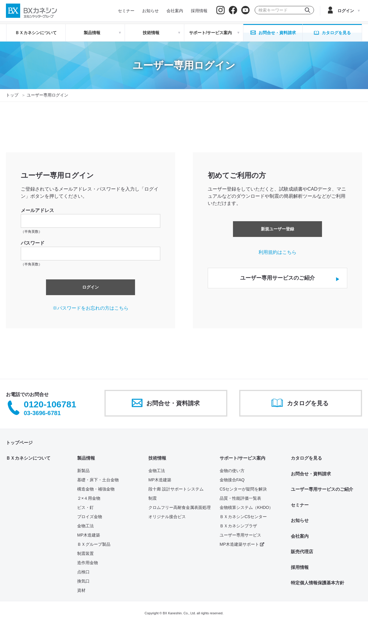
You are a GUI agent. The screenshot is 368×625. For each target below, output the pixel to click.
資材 (81, 590)
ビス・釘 (85, 507)
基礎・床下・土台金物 (98, 479)
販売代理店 (302, 551)
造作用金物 (87, 562)
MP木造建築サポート (242, 544)
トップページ (19, 442)
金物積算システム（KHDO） (246, 507)
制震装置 (85, 553)
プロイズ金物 (89, 516)
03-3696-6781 (42, 413)
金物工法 (85, 525)
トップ (12, 95)
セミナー (300, 504)
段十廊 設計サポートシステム (176, 489)
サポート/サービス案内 (242, 458)
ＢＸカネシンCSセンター (243, 516)
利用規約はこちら (277, 252)
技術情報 (157, 458)
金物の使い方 (232, 470)
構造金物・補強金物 (96, 489)
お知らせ (300, 520)
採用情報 (300, 567)
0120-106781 (50, 404)
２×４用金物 (88, 498)
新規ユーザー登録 (277, 229)
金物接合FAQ (232, 479)
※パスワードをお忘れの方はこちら (91, 308)
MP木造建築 (88, 535)
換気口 (83, 581)
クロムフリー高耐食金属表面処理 (179, 507)
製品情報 (86, 458)
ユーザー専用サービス (240, 535)
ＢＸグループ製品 (93, 544)
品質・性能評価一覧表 (240, 498)
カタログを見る (306, 458)
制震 (152, 498)
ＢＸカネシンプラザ (238, 525)
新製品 (83, 470)
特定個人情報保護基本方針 (317, 582)
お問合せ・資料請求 (311, 473)
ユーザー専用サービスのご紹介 (322, 489)
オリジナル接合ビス (167, 516)
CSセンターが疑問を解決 (243, 489)
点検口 (83, 571)
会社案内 (300, 536)
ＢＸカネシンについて (36, 32)
